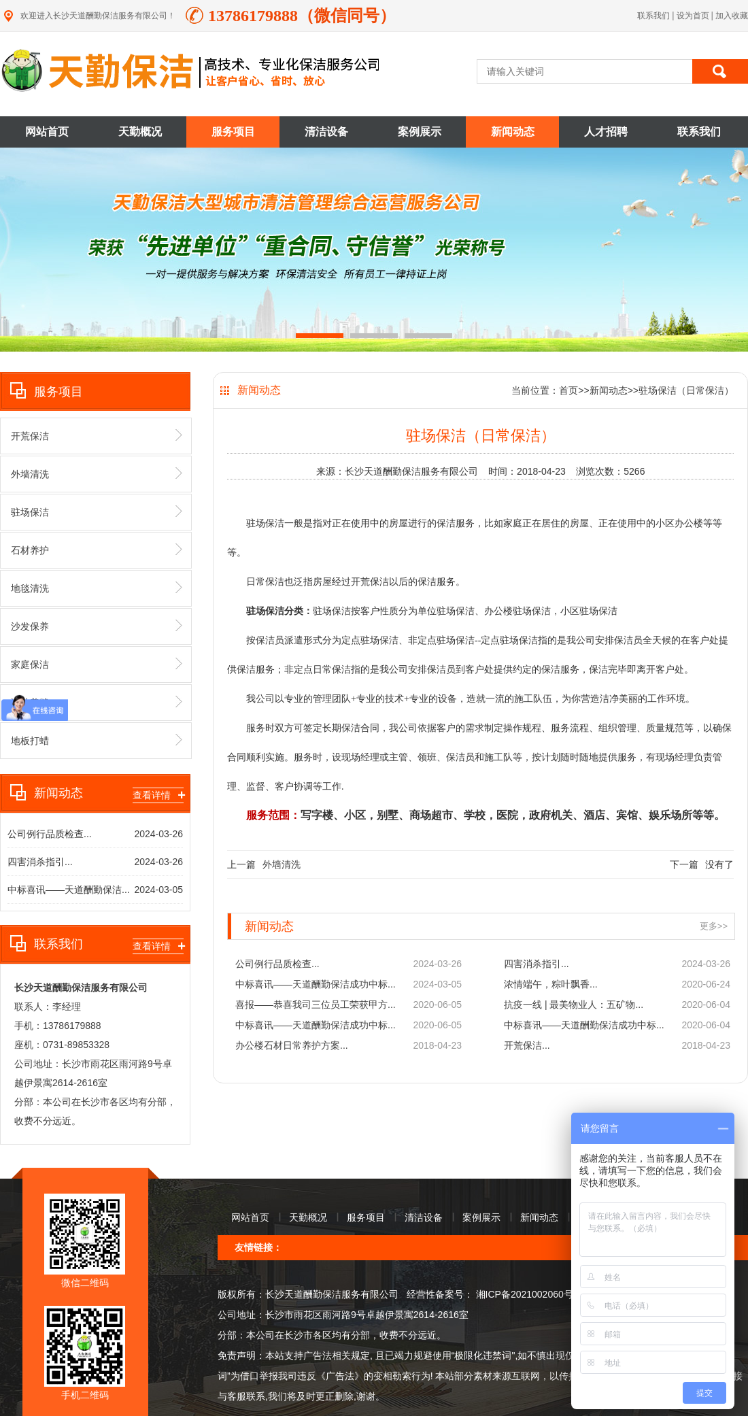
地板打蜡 (96, 740)
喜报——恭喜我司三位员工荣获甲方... (315, 1004)
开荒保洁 (96, 435)
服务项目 (233, 131)
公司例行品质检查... (49, 833)
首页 (568, 390)
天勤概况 (140, 131)
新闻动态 (512, 131)
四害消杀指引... (40, 861)
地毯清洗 (96, 587)
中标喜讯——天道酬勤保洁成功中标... (315, 984)
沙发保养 (96, 626)
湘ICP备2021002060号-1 (527, 1294)
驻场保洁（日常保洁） (686, 390)
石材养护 (96, 549)
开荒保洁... (527, 1045)
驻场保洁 (96, 511)
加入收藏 (731, 15)
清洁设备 (326, 131)
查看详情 (158, 795)
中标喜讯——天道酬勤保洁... (68, 889)
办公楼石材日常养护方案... (291, 1045)
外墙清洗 (96, 473)
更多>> (714, 926)
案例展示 (419, 131)
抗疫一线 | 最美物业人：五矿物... (573, 1004)
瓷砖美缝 (96, 702)
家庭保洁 (96, 664)
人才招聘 (606, 131)
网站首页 (47, 131)
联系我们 (653, 15)
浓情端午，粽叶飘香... (551, 984)
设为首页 (694, 15)
